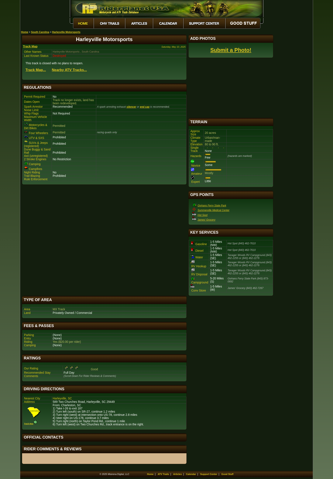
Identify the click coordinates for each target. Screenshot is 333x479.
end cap (144, 106)
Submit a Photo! (230, 50)
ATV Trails (163, 474)
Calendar (191, 474)
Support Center (208, 474)
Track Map (30, 46)
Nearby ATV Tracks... (69, 70)
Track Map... (35, 70)
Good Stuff (227, 474)
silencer (131, 106)
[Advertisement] (104, 240)
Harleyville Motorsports (66, 32)
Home (24, 32)
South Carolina (40, 32)
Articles (177, 474)
